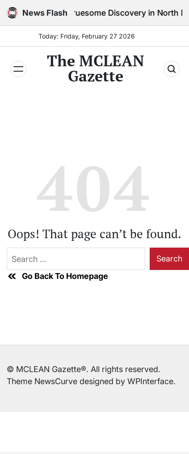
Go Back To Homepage (57, 276)
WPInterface (150, 381)
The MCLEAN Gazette (95, 68)
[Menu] (18, 69)
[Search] (171, 69)
